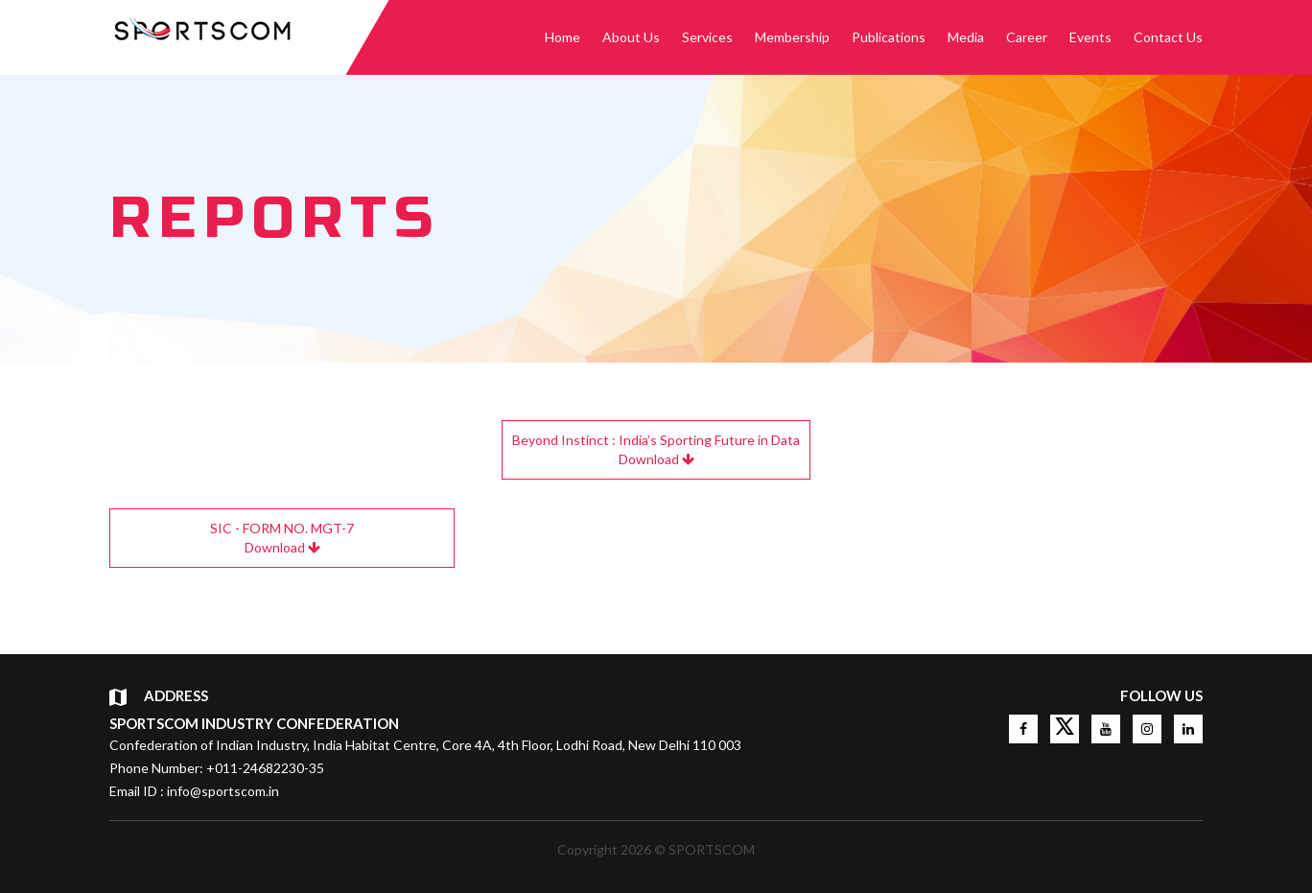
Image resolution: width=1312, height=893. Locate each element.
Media (966, 37)
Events (1090, 37)
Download (656, 449)
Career (1026, 37)
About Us (631, 37)
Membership (792, 37)
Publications (888, 37)
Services (707, 37)
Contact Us (1168, 37)
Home (562, 37)
